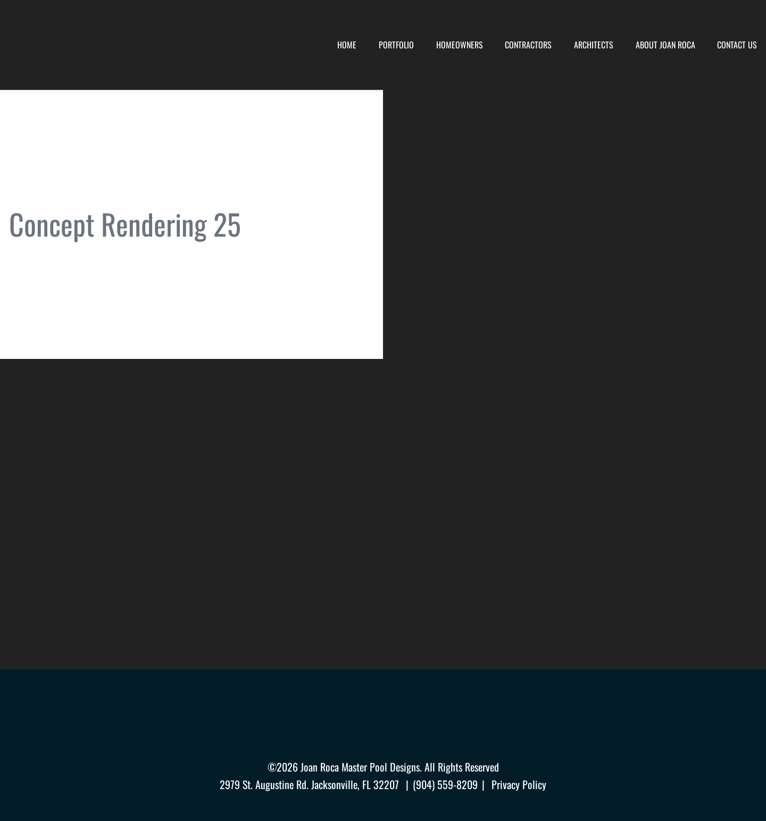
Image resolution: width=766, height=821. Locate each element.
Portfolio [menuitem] (396, 44)
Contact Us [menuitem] (737, 44)
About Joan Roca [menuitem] (665, 44)
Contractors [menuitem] (528, 44)
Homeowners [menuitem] (459, 44)
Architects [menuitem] (593, 44)
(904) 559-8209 (445, 784)
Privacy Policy (519, 784)
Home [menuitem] (346, 44)
